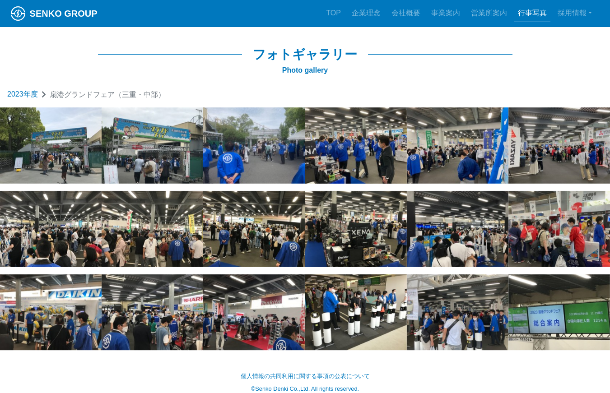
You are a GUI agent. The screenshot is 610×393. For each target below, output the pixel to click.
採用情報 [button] (572, 13)
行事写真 (532, 13)
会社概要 (405, 13)
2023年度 (22, 94)
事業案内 (445, 13)
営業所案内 (489, 13)
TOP (333, 13)
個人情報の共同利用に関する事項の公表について (305, 376)
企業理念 (366, 13)
